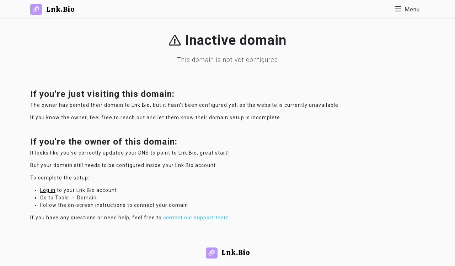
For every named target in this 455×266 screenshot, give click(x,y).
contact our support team (196, 217)
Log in (47, 190)
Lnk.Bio (141, 105)
